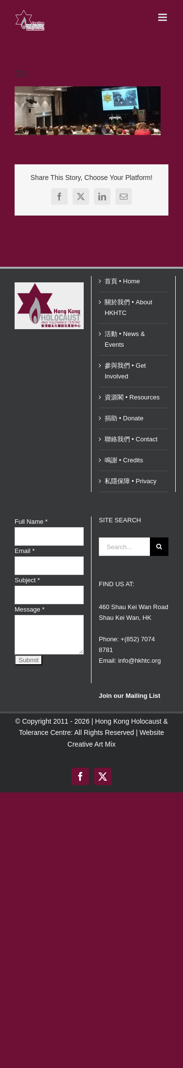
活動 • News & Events (125, 339)
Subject (27, 580)
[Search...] (124, 546)
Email (25, 550)
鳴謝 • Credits (124, 460)
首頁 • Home (122, 281)
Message (29, 609)
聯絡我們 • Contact (131, 439)
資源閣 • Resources (132, 397)
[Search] (159, 546)
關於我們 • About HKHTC (128, 307)
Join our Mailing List (129, 695)
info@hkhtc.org (139, 660)
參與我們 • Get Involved (125, 371)
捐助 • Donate (124, 418)
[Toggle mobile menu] (163, 17)
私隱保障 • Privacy (130, 481)
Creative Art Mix (92, 744)
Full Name (31, 521)
